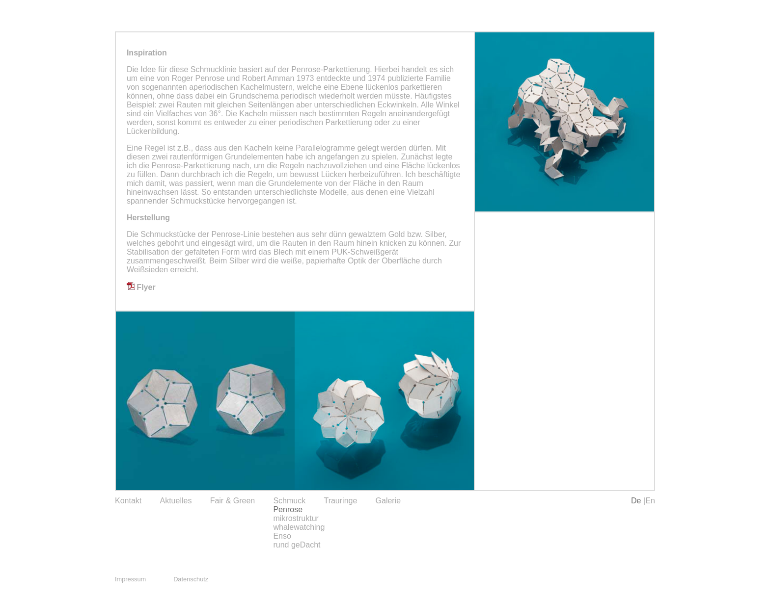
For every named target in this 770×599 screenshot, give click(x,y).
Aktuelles (176, 500)
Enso (282, 536)
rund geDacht (296, 545)
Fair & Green (232, 500)
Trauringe (340, 500)
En (650, 500)
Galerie (388, 500)
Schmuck (289, 500)
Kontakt (128, 500)
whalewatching (299, 527)
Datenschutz (190, 579)
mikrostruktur (295, 518)
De (637, 500)
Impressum (130, 579)
